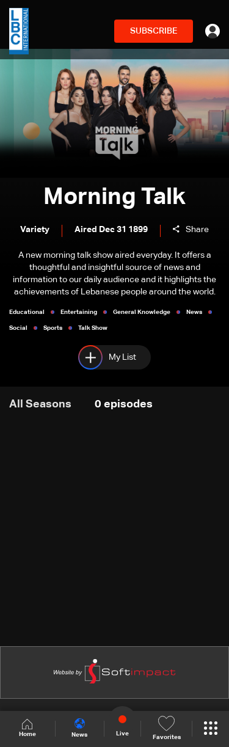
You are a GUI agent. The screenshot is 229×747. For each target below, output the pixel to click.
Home (27, 728)
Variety (34, 229)
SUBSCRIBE (153, 31)
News (79, 728)
